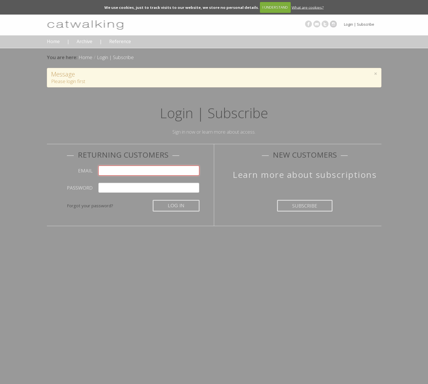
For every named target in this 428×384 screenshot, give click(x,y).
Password (80, 187)
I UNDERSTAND (275, 7)
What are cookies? (308, 7)
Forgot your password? (90, 205)
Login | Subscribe (359, 24)
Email (85, 170)
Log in (176, 205)
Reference (120, 41)
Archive (84, 41)
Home (53, 41)
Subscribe (304, 205)
